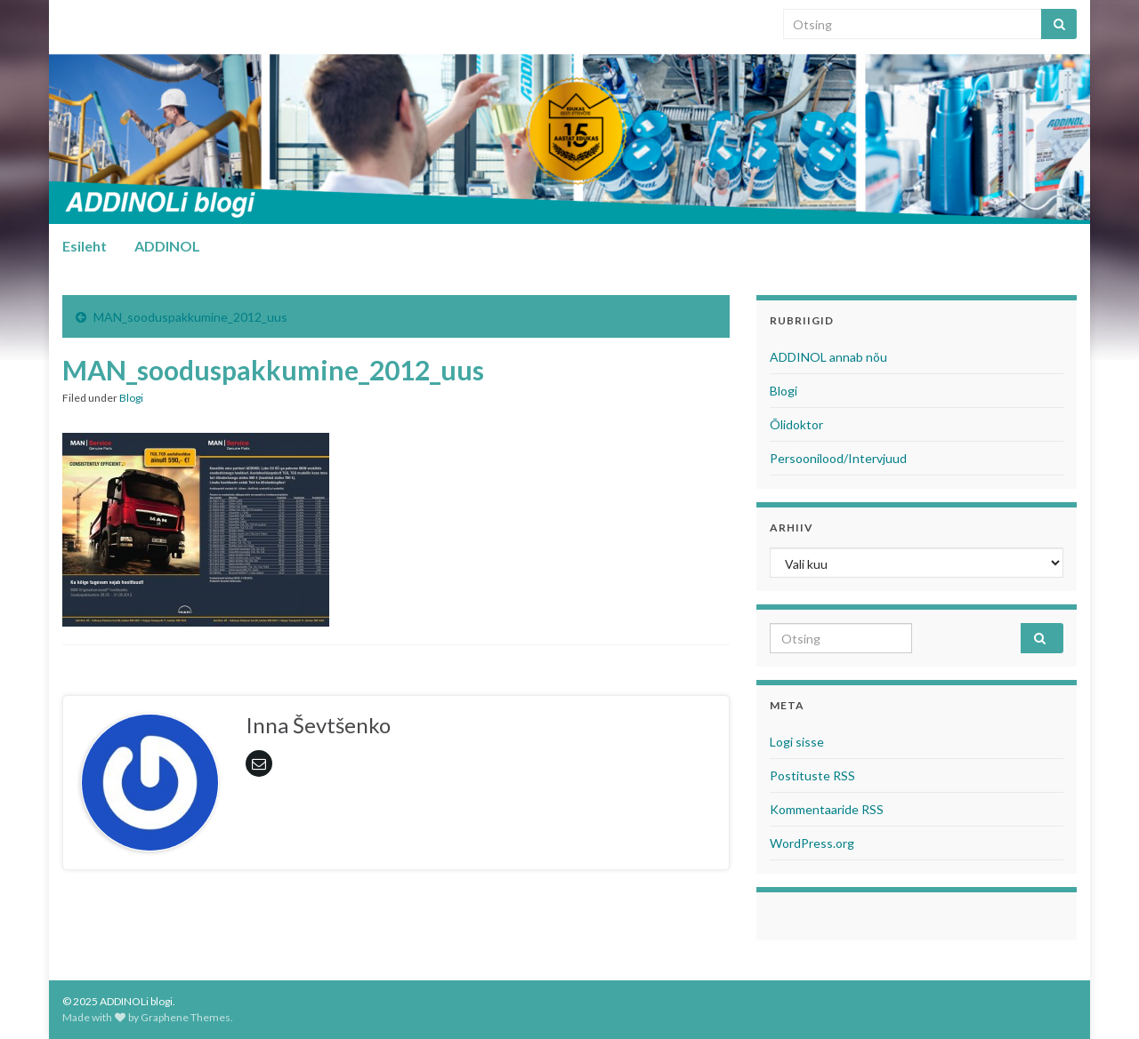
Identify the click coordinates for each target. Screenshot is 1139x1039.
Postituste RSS (812, 775)
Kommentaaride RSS (827, 809)
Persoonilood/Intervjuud (838, 458)
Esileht (84, 245)
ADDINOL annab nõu (828, 356)
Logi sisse (797, 741)
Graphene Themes (185, 1017)
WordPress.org (812, 843)
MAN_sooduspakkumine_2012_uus (190, 316)
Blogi (131, 397)
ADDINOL (167, 245)
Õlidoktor (796, 424)
